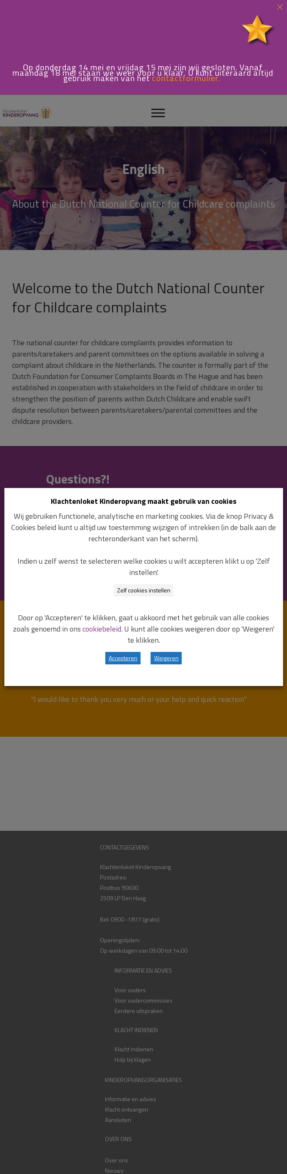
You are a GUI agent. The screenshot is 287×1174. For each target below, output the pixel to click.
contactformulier (185, 78)
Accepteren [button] (123, 658)
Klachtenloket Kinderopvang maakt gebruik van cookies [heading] (144, 501)
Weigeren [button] (166, 658)
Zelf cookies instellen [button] (143, 590)
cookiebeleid (101, 628)
